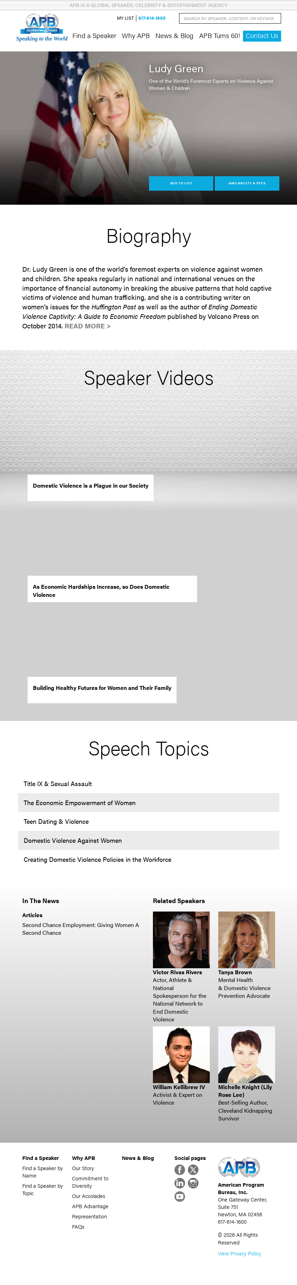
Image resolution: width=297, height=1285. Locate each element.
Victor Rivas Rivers (177, 972)
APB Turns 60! (219, 35)
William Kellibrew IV (179, 1087)
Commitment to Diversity (90, 1181)
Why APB (136, 35)
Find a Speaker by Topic (42, 1189)
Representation (89, 1216)
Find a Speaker (94, 35)
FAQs (78, 1226)
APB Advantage (90, 1206)
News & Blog (174, 35)
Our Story (83, 1168)
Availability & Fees (247, 183)
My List (125, 18)
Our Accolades (88, 1195)
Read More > (88, 326)
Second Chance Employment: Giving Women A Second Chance (80, 929)
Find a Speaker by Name (42, 1171)
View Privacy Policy (239, 1253)
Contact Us (262, 35)
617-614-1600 (152, 18)
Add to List (181, 183)
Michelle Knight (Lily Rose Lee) (245, 1091)
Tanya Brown (235, 972)
